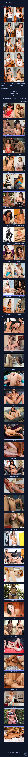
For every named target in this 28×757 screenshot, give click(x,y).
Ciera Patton (14, 423)
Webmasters (14, 748)
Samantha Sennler (19, 243)
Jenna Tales (8, 136)
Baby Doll (14, 671)
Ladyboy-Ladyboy (6, 6)
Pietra (13, 547)
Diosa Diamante (20, 279)
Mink (13, 618)
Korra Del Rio (8, 296)
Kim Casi (14, 440)
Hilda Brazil (14, 529)
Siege (19, 172)
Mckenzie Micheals (19, 136)
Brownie (8, 225)
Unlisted (8, 243)
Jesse (19, 154)
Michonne (14, 405)
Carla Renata (14, 743)
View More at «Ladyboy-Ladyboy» (14, 98)
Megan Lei (19, 208)
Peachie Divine (8, 190)
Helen (19, 314)
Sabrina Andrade (14, 654)
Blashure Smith (20, 225)
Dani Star (14, 458)
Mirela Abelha (13, 600)
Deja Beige (14, 707)
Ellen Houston (14, 334)
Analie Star (14, 583)
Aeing (8, 261)
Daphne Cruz (14, 387)
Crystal (8, 314)
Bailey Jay (8, 279)
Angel (8, 172)
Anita (8, 154)
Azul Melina (14, 725)
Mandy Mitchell (8, 119)
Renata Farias (14, 565)
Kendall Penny (19, 261)
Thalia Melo (8, 208)
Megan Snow (14, 689)
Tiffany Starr (14, 352)
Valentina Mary (14, 476)
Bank (3, 85)
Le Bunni (14, 494)
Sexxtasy (20, 190)
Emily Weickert (20, 296)
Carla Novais (14, 636)
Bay (20, 119)
